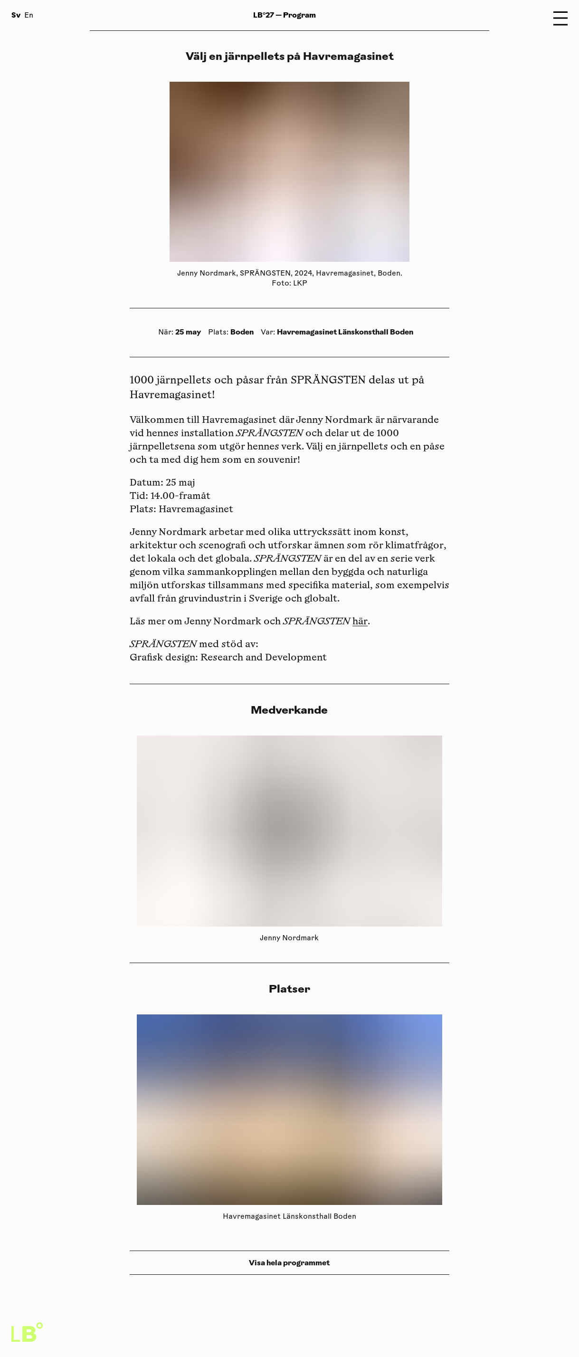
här (360, 622)
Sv (15, 14)
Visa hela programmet (289, 1262)
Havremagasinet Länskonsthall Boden (345, 331)
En (28, 15)
